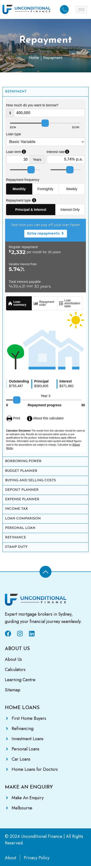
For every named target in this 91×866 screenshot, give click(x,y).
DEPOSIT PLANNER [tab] (22, 490)
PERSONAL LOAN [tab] (20, 528)
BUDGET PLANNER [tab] (21, 471)
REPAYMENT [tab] (16, 91)
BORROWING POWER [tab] (23, 461)
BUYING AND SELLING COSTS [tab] (30, 480)
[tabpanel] (45, 276)
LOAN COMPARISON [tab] (23, 518)
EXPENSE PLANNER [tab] (22, 499)
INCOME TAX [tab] (16, 509)
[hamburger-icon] (81, 9)
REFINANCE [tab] (15, 537)
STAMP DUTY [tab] (16, 547)
